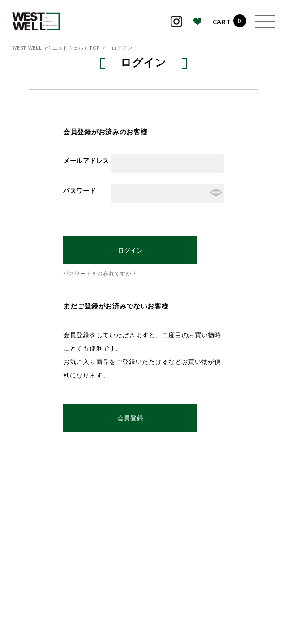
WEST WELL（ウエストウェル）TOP (56, 47)
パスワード (79, 190)
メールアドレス (86, 160)
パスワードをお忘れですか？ (100, 273)
